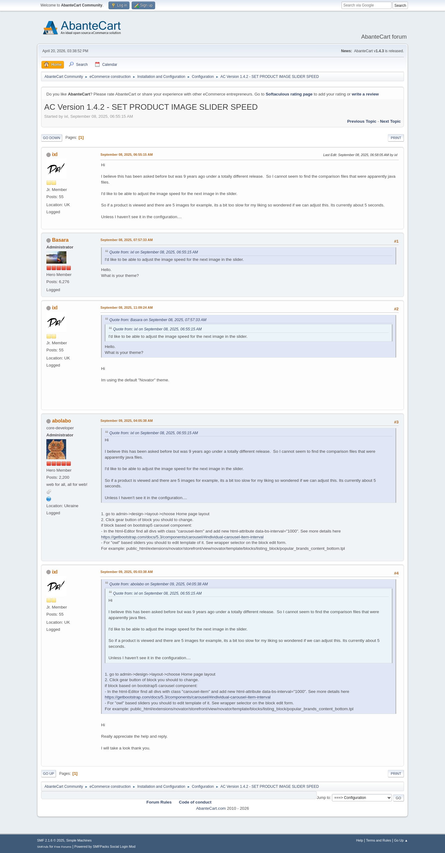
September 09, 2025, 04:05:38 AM (126, 420)
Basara (60, 240)
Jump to (323, 798)
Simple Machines (78, 840)
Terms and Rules (378, 840)
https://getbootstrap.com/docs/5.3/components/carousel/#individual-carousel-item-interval (182, 537)
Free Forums (62, 846)
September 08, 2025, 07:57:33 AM (126, 240)
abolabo (61, 420)
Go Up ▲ (401, 840)
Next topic (390, 121)
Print (396, 138)
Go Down (51, 138)
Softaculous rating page (289, 94)
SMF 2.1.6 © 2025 (50, 840)
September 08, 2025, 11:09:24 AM (126, 307)
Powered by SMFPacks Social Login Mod (105, 846)
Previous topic (361, 121)
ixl (54, 154)
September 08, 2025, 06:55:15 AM (126, 154)
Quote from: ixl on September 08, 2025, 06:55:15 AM (153, 252)
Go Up (48, 773)
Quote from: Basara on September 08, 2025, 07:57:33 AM (157, 320)
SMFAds (43, 846)
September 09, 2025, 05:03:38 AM (126, 572)
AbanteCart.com (211, 808)
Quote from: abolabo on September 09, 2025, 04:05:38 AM (158, 584)
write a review (365, 94)
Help (359, 840)
